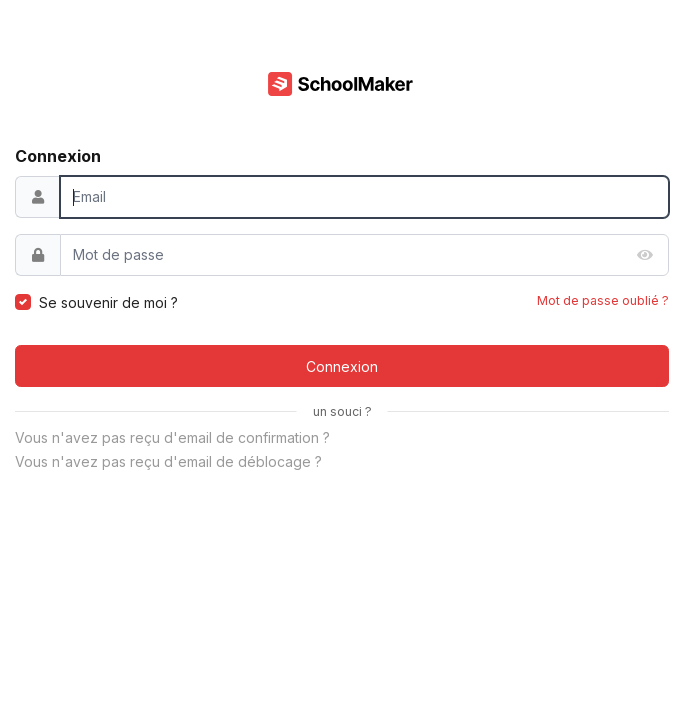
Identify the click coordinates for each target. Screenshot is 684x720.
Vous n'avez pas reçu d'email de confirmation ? (172, 437)
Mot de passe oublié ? (603, 300)
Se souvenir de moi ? (108, 302)
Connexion (342, 366)
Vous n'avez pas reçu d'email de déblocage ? (168, 461)
